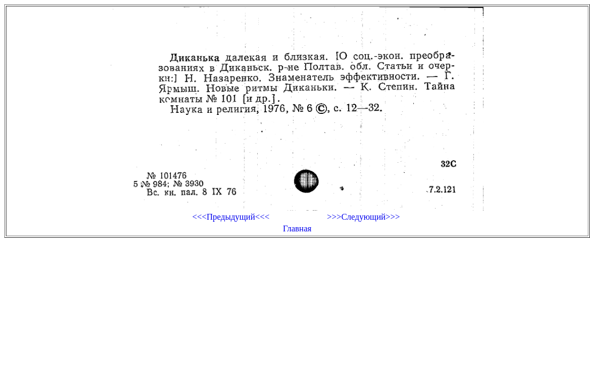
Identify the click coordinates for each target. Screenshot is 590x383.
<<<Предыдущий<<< (230, 216)
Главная (297, 228)
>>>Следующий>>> (363, 216)
